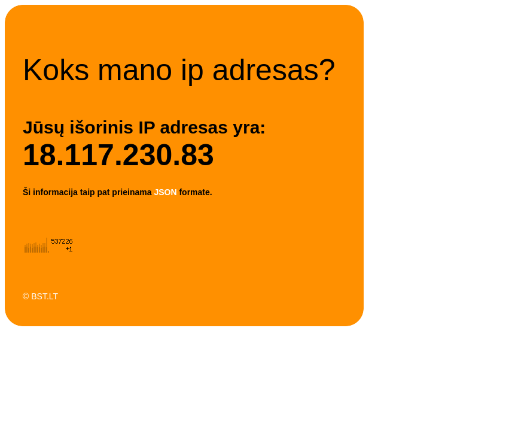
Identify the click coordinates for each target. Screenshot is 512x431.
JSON (165, 192)
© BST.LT (40, 296)
